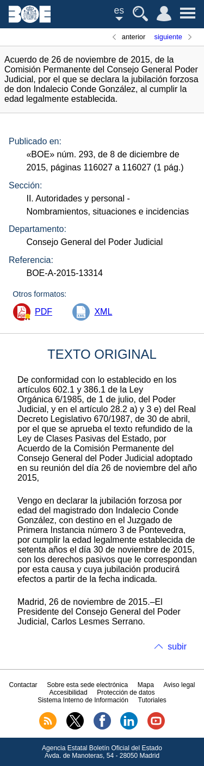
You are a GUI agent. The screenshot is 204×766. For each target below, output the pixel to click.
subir (177, 646)
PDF (43, 311)
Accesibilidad (69, 692)
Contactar (23, 685)
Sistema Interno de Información (83, 700)
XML (103, 311)
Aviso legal (179, 685)
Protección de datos (125, 692)
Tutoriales (152, 700)
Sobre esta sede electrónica (87, 685)
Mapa (146, 685)
